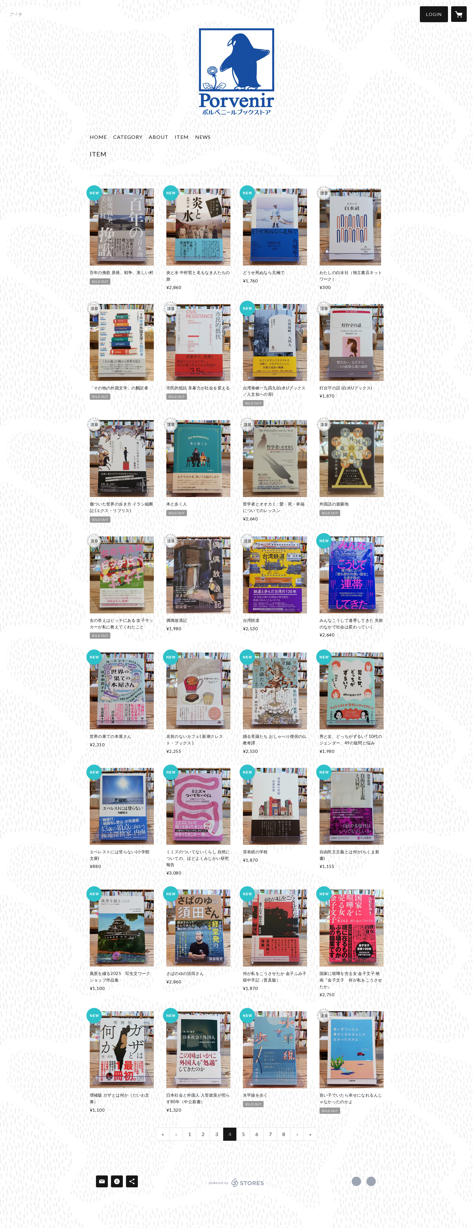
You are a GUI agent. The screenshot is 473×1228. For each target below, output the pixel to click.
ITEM (182, 137)
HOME (98, 137)
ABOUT (159, 137)
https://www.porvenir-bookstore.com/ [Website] (371, 1181)
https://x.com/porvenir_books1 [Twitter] (356, 1181)
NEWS (203, 137)
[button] (434, 14)
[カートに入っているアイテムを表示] (459, 14)
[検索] (14, 14)
